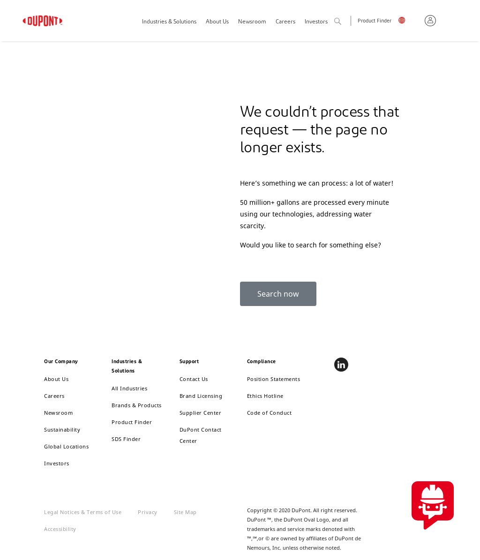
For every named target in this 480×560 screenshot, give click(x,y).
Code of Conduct (269, 412)
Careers (285, 22)
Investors (56, 463)
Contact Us (194, 378)
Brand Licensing (201, 395)
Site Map (185, 511)
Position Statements (273, 378)
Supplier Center (201, 412)
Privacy (148, 511)
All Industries (129, 388)
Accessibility (60, 528)
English (408, 22)
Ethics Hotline (265, 395)
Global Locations (66, 446)
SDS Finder (126, 438)
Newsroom (252, 22)
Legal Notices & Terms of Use (82, 511)
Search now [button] (278, 294)
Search (347, 22)
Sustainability (62, 429)
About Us (217, 22)
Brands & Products (137, 405)
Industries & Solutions (169, 22)
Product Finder (374, 21)
